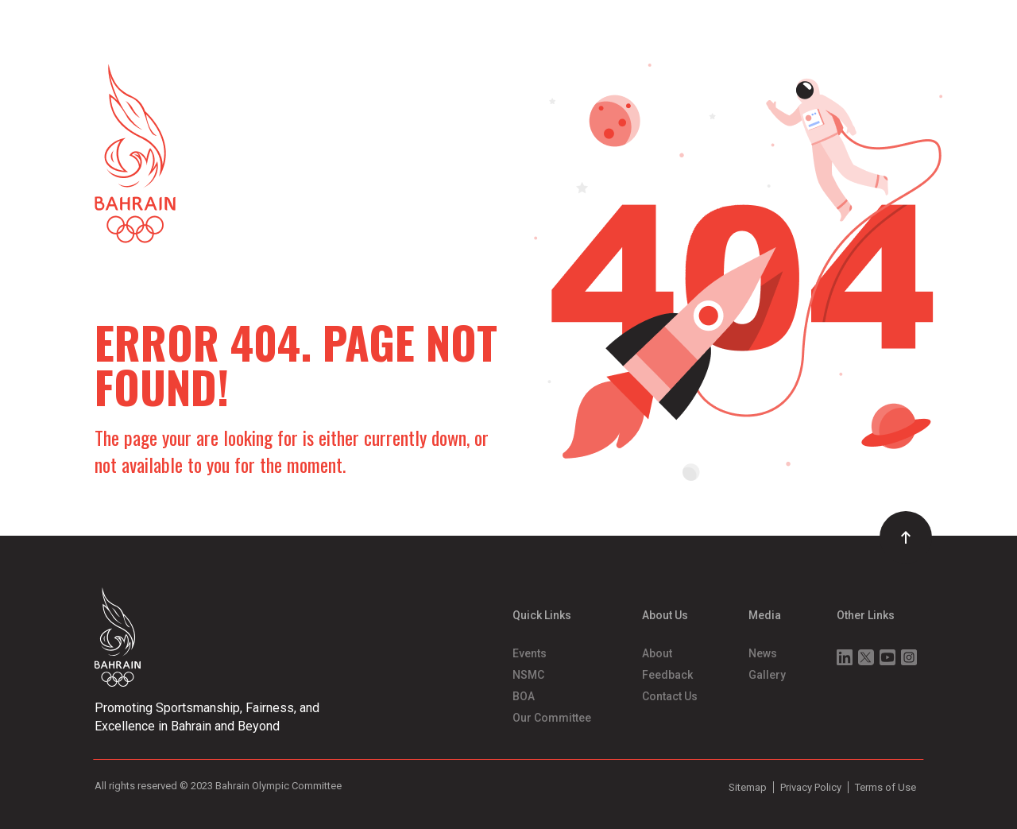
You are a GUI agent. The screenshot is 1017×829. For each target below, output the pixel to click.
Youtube (887, 657)
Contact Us (670, 696)
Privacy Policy (810, 787)
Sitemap (748, 787)
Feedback (667, 674)
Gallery (767, 674)
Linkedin (845, 657)
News (762, 653)
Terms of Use (885, 787)
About (657, 653)
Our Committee (551, 717)
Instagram (909, 657)
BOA (523, 696)
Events (529, 653)
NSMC (528, 674)
